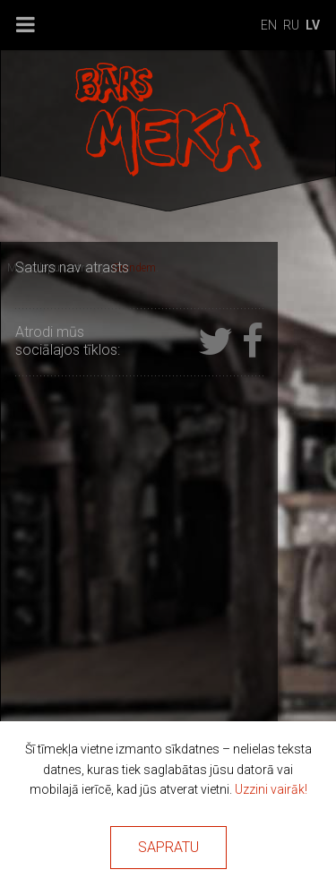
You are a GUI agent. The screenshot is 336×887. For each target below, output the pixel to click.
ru (291, 25)
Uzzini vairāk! (271, 789)
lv (313, 25)
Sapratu (168, 847)
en (269, 25)
